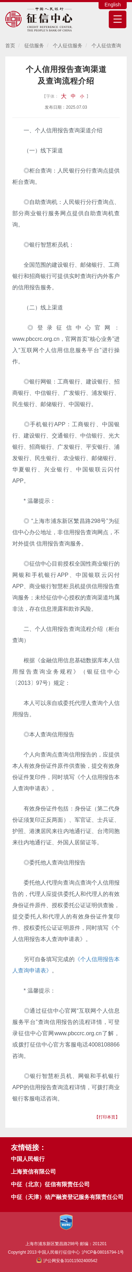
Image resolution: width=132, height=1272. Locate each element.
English (113, 4)
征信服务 (34, 45)
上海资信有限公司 (33, 1172)
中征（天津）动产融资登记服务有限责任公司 (67, 1197)
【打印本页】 (107, 1117)
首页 (10, 45)
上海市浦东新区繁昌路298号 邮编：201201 (66, 1243)
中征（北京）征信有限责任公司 (50, 1184)
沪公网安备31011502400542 (66, 1260)
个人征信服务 (67, 45)
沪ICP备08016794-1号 (103, 1252)
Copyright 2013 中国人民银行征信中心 (66, 1256)
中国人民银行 (28, 1159)
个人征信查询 (106, 45)
